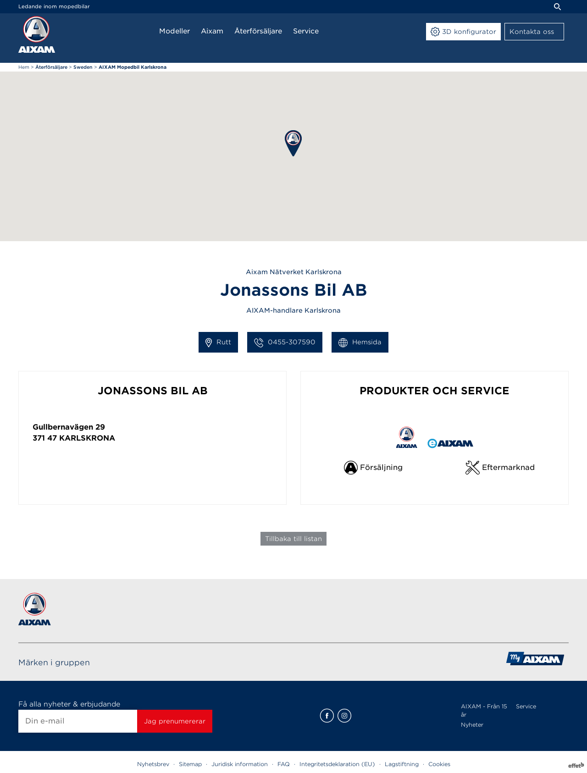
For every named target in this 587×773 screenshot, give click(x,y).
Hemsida (360, 342)
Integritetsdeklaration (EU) (337, 764)
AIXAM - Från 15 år (484, 710)
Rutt (218, 342)
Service (526, 706)
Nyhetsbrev (153, 764)
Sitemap (190, 764)
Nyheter (472, 724)
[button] (293, 143)
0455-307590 (285, 342)
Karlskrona (87, 438)
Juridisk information (239, 764)
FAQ (283, 764)
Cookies (439, 764)
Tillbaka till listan (293, 538)
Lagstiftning (402, 764)
